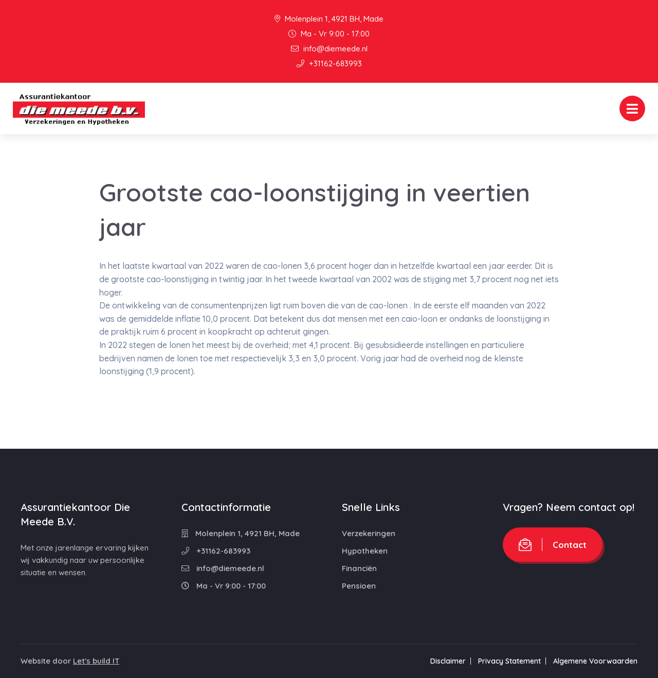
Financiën (359, 568)
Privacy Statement (509, 661)
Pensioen (359, 586)
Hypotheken (365, 551)
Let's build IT (96, 661)
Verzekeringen (368, 533)
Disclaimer (448, 661)
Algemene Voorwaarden (595, 661)
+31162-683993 (329, 63)
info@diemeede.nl (329, 48)
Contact (553, 544)
